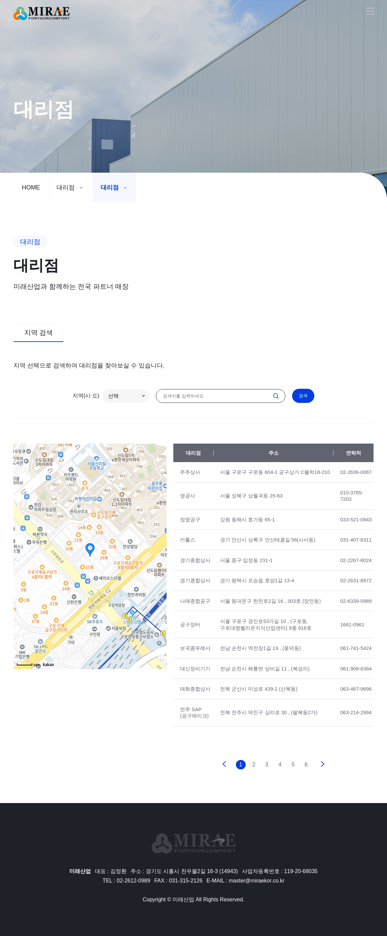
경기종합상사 (195, 566)
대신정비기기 (195, 675)
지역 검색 (38, 339)
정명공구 (190, 526)
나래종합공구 (195, 607)
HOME (31, 187)
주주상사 (190, 479)
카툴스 (187, 546)
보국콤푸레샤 (195, 655)
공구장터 (190, 631)
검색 (303, 395)
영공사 (187, 502)
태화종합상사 (195, 695)
